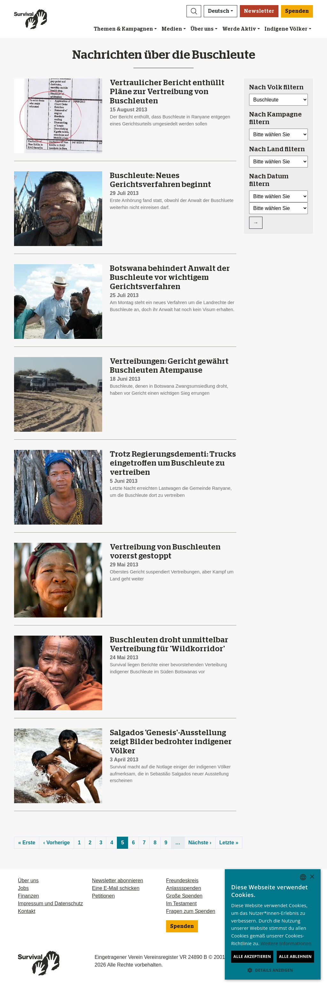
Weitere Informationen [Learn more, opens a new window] (286, 943)
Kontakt (26, 911)
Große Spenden (184, 896)
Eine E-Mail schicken (116, 888)
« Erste (26, 842)
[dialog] (273, 924)
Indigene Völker (286, 29)
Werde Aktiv (239, 29)
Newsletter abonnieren (117, 880)
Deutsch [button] (218, 11)
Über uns (202, 29)
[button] (193, 11)
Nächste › (199, 842)
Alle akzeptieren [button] (252, 956)
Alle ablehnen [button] (295, 956)
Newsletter (259, 11)
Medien (172, 29)
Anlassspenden (183, 888)
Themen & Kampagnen (123, 29)
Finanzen (28, 896)
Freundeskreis (182, 880)
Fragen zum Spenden (190, 911)
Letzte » (229, 842)
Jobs (23, 888)
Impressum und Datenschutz (50, 903)
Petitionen (103, 896)
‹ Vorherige (56, 842)
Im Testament (181, 903)
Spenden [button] (297, 11)
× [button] (311, 877)
